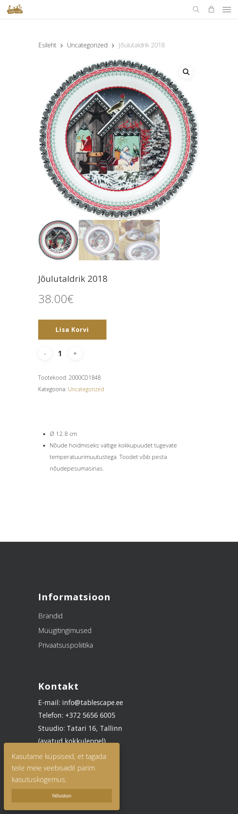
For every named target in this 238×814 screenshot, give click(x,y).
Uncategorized (87, 44)
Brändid (50, 615)
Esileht (47, 44)
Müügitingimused (65, 630)
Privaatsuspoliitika (65, 645)
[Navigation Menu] (227, 9)
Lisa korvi (72, 329)
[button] (186, 72)
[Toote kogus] (60, 353)
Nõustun (61, 796)
